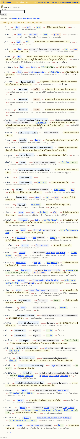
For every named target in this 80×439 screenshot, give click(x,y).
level (31, 34)
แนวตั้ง (36, 273)
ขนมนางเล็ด (41, 123)
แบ (27, 42)
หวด (11, 351)
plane (23, 230)
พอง (58, 34)
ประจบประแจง (15, 393)
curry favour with (43, 418)
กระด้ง (49, 330)
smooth (41, 72)
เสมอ (52, 72)
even (35, 34)
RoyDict (47, 2)
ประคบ (54, 263)
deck (23, 308)
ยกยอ (60, 410)
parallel (50, 270)
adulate (60, 390)
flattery (29, 18)
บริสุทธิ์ (15, 283)
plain (35, 72)
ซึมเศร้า (21, 376)
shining (35, 280)
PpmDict (68, 2)
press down (21, 262)
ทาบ (48, 263)
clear (48, 280)
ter (24, 390)
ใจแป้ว (62, 190)
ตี (18, 351)
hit (46, 348)
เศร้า (26, 283)
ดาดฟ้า (63, 308)
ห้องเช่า (54, 220)
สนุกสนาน (44, 376)
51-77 (11, 432)
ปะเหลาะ (28, 410)
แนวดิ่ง (42, 273)
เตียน (63, 162)
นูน (55, 34)
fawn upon (35, 425)
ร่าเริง (51, 376)
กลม (39, 182)
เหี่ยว (56, 190)
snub (28, 27)
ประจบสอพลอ (28, 393)
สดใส (67, 280)
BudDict (54, 2)
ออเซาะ (32, 420)
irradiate (42, 280)
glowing (21, 280)
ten (37, 140)
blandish (71, 408)
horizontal (25, 270)
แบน (38, 27)
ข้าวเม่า (12, 361)
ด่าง (19, 255)
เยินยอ (60, 425)
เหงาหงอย (29, 376)
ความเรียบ (65, 230)
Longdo (75, 2)
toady (66, 390)
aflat (38, 18)
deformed (21, 237)
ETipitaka (61, 2)
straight (57, 270)
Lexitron (41, 2)
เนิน (54, 212)
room (18, 290)
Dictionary (6, 2)
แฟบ (45, 34)
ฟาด (15, 351)
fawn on (54, 418)
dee (37, 197)
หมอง (31, 283)
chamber (32, 290)
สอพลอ (49, 410)
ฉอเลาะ (25, 420)
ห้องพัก (47, 220)
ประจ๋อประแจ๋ (69, 410)
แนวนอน (69, 270)
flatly (34, 18)
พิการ (52, 238)
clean (48, 253)
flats (15, 18)
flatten (20, 18)
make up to (67, 418)
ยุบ (66, 49)
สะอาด (74, 253)
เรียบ (57, 72)
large (53, 365)
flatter (25, 18)
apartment (23, 220)
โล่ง (67, 162)
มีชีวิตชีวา (64, 376)
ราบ (42, 67)
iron (35, 263)
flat (12, 18)
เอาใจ (54, 410)
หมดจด (8, 255)
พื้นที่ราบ (43, 212)
